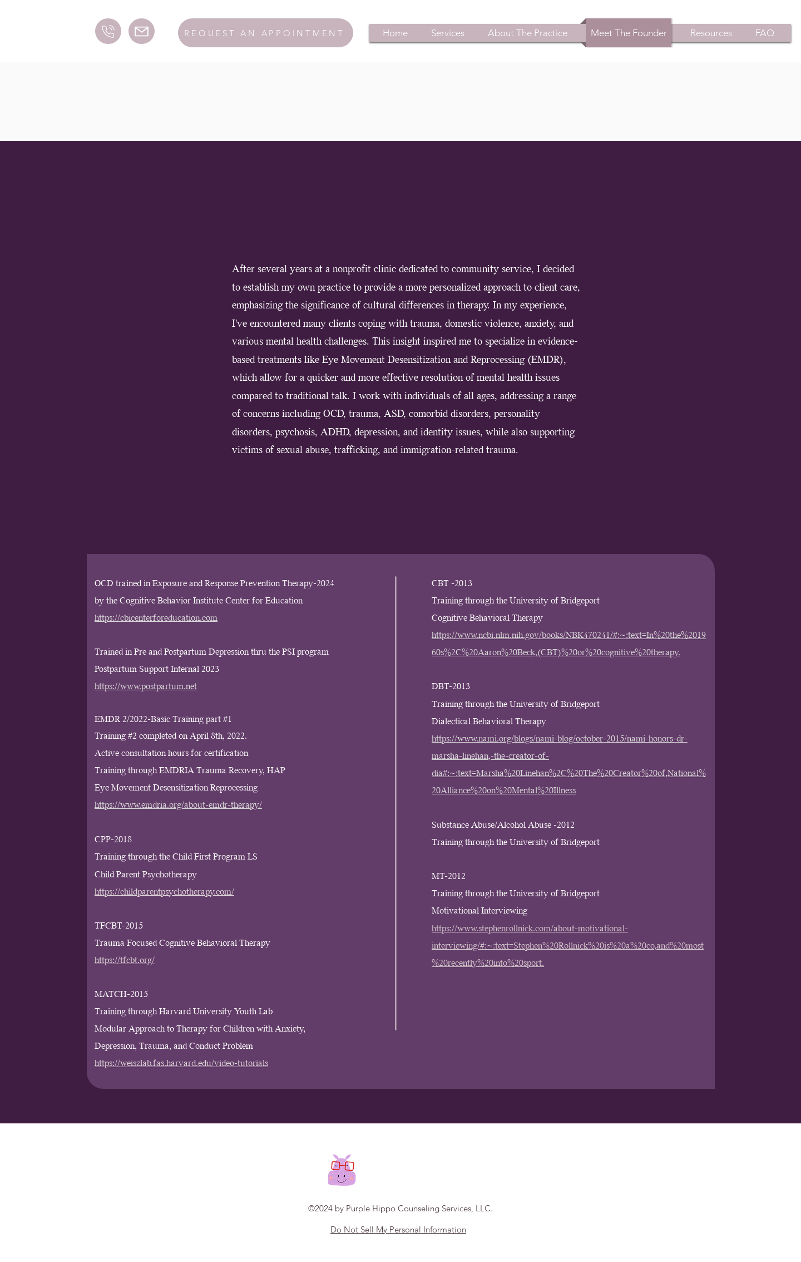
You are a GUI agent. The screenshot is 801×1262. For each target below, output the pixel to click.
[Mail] (141, 31)
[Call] (108, 31)
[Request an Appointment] (265, 32)
